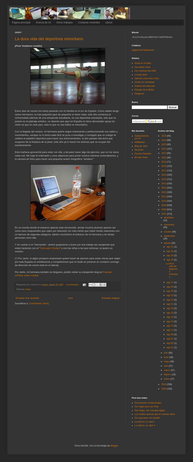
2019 (164, 162)
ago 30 (170, 251)
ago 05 (170, 343)
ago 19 (170, 308)
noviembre (169, 224)
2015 (164, 179)
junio (166, 357)
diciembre (169, 217)
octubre (168, 231)
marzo (167, 370)
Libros (108, 22)
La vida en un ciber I (145, 421)
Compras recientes (89, 22)
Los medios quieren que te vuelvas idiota (155, 414)
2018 (164, 166)
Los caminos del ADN (145, 71)
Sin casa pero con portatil (147, 418)
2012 (164, 192)
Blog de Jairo (141, 146)
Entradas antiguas (111, 298)
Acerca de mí (43, 22)
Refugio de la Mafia (144, 89)
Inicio (70, 298)
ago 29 (170, 255)
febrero (167, 374)
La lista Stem (141, 74)
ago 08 (170, 334)
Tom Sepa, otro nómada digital (150, 410)
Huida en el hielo (143, 63)
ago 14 (170, 325)
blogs (28, 289)
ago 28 (170, 259)
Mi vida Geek (141, 157)
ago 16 (170, 317)
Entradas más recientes (27, 298)
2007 (164, 214)
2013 (164, 188)
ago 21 (170, 304)
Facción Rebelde (143, 153)
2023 (164, 144)
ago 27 (170, 282)
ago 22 (170, 299)
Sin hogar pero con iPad (146, 406)
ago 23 (170, 295)
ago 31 (170, 246)
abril (166, 366)
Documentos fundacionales (148, 403)
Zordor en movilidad (144, 82)
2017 (164, 170)
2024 (164, 140)
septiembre (169, 236)
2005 (164, 388)
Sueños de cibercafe (145, 86)
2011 (164, 196)
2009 (164, 205)
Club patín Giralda (50, 248)
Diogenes (139, 93)
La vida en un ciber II (145, 425)
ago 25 (170, 291)
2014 (164, 183)
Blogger (114, 445)
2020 (164, 157)
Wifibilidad (140, 142)
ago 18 (170, 312)
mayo (167, 361)
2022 (164, 149)
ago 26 (170, 287)
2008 (164, 209)
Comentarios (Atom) (39, 303)
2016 (164, 175)
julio (166, 353)
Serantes (139, 149)
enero (167, 379)
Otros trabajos (64, 22)
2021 (164, 153)
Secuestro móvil (142, 67)
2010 (164, 201)
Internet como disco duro (147, 78)
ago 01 (170, 347)
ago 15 (170, 321)
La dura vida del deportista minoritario (49, 39)
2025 (164, 136)
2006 (164, 384)
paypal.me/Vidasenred (143, 50)
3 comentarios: (73, 284)
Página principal (21, 22)
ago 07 (170, 338)
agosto (167, 243)
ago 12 (170, 330)
